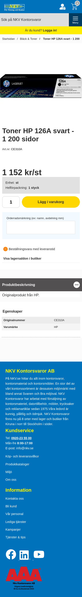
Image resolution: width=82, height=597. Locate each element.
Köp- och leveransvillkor (22, 456)
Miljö (8, 472)
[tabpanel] (41, 288)
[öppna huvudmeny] (75, 19)
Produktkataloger (17, 464)
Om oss (10, 479)
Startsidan (8, 38)
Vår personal (14, 514)
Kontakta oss (14, 498)
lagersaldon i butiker (22, 258)
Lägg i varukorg (43, 203)
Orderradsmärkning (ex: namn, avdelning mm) (35, 218)
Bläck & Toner (28, 38)
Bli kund (11, 506)
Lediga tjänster (15, 522)
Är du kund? (41, 30)
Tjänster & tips (15, 537)
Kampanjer (13, 529)
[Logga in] (62, 6)
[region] (41, 284)
